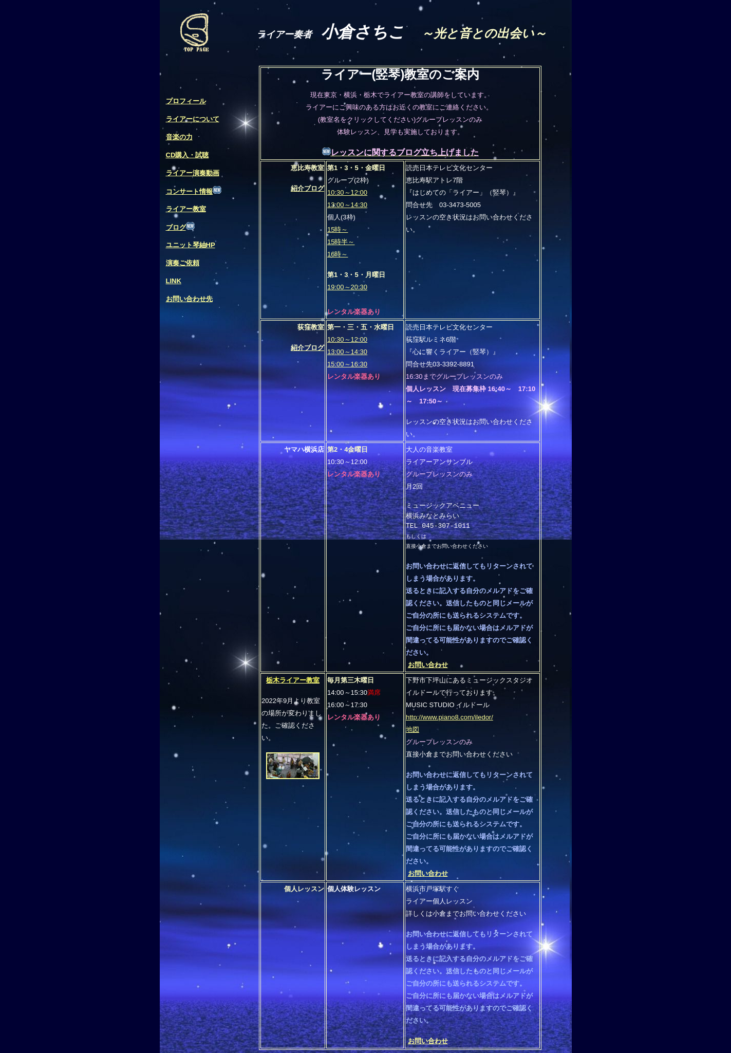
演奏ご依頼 (182, 263)
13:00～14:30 (347, 205)
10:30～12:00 (347, 192)
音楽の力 (179, 137)
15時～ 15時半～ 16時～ (340, 242)
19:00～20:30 (347, 287)
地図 (412, 729)
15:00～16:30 (347, 364)
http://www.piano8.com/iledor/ (449, 717)
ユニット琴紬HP (190, 245)
